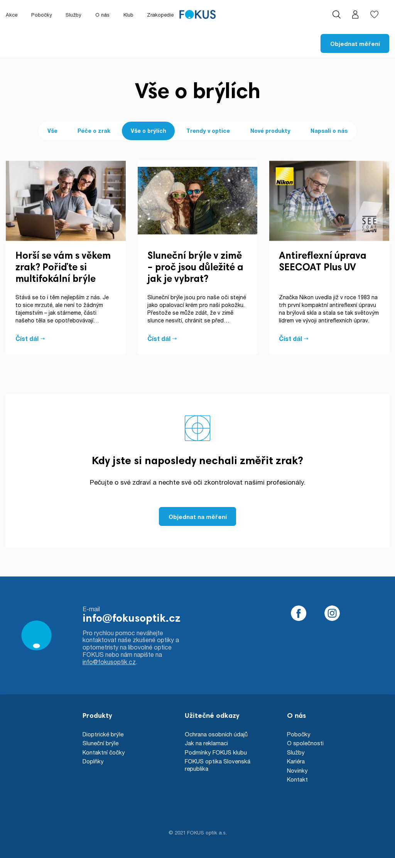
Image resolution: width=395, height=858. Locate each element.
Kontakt (297, 779)
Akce (11, 15)
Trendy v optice (208, 130)
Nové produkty (270, 130)
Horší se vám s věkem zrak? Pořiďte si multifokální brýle (63, 268)
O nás (102, 15)
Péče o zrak (94, 130)
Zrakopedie (160, 15)
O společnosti (305, 742)
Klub (128, 15)
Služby (73, 15)
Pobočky (41, 15)
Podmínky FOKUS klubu (216, 752)
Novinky (297, 770)
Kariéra (296, 761)
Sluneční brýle (100, 742)
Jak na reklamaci (206, 742)
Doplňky (93, 761)
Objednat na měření (198, 516)
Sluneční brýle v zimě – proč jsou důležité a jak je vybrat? (195, 268)
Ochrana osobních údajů (216, 734)
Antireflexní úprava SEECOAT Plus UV (322, 262)
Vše (52, 130)
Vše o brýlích (148, 130)
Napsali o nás (329, 130)
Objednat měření (355, 43)
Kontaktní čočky (104, 752)
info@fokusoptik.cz (132, 619)
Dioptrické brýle (103, 734)
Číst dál (27, 339)
